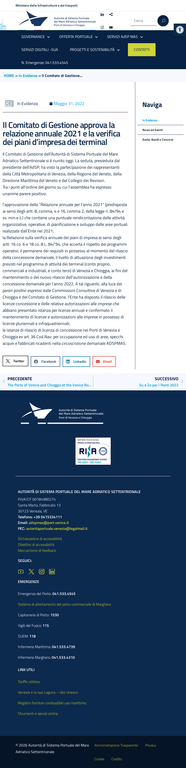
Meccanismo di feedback (37, 550)
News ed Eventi (152, 129)
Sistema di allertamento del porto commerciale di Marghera (64, 604)
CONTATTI (142, 49)
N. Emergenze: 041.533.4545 (44, 62)
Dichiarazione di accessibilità (40, 538)
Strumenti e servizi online (38, 713)
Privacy (150, 745)
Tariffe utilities (29, 681)
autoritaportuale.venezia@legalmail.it (57, 528)
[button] (180, 30)
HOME (9, 75)
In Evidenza (28, 75)
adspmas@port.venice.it (49, 522)
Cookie (99, 759)
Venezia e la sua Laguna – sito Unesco (48, 692)
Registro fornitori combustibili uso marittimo (52, 703)
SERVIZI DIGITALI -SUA (39, 49)
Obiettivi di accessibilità (36, 544)
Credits (116, 759)
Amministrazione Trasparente (116, 745)
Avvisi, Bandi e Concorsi (157, 139)
